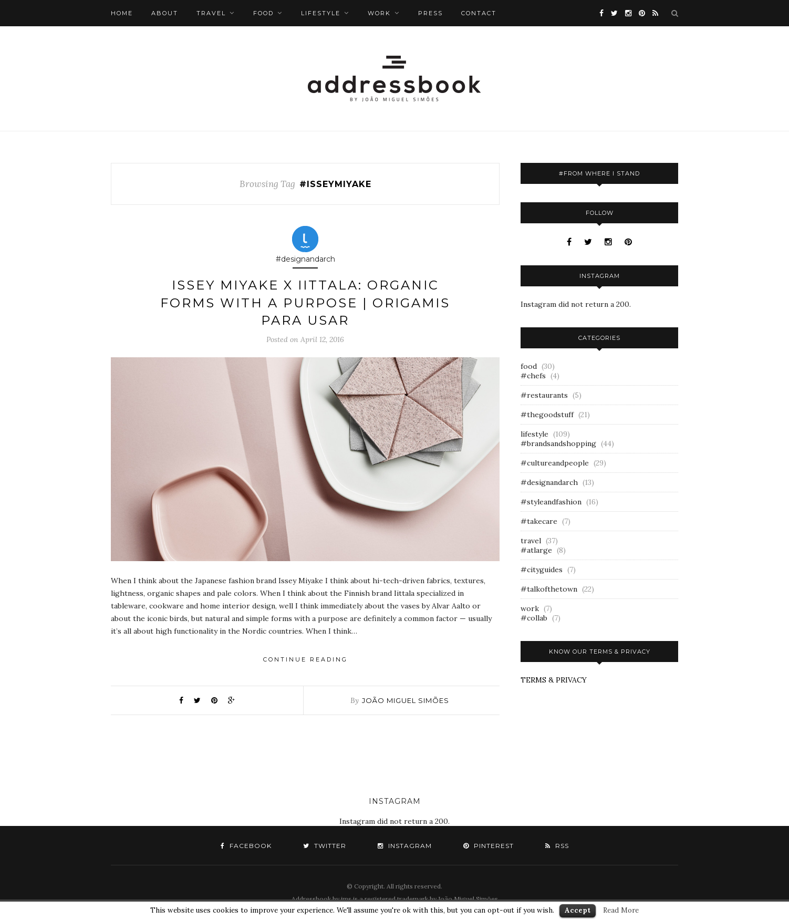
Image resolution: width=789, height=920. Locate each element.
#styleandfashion (551, 501)
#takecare (539, 521)
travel (211, 13)
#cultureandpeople (555, 463)
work (379, 13)
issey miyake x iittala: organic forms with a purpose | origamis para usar (305, 302)
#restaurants (544, 395)
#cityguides (542, 569)
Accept (577, 910)
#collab (534, 618)
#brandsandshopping (558, 443)
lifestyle (320, 13)
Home (122, 13)
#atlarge (536, 550)
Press (430, 13)
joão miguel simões (405, 700)
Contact (478, 13)
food (263, 13)
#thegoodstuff (547, 414)
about (164, 13)
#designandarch (549, 482)
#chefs (533, 375)
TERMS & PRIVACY (554, 680)
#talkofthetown (549, 589)
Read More (621, 910)
